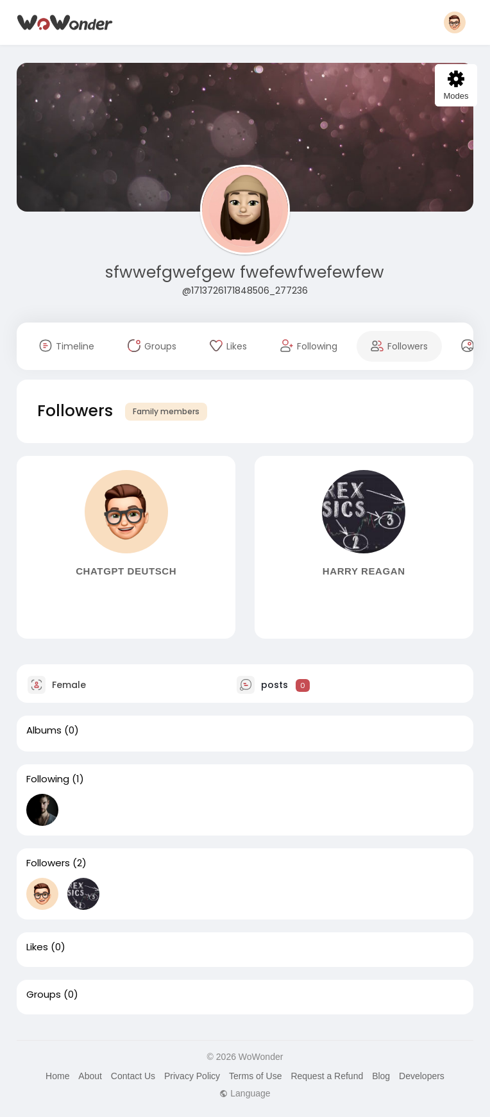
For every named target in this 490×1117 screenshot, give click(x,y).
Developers (421, 1076)
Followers (48, 863)
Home (57, 1076)
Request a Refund (327, 1076)
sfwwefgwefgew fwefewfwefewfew (244, 272)
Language (244, 1093)
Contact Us (133, 1076)
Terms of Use (255, 1076)
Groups (43, 994)
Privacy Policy (192, 1076)
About (90, 1076)
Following (47, 779)
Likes (37, 947)
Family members (166, 411)
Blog (381, 1076)
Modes (455, 86)
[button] (454, 22)
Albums (44, 730)
